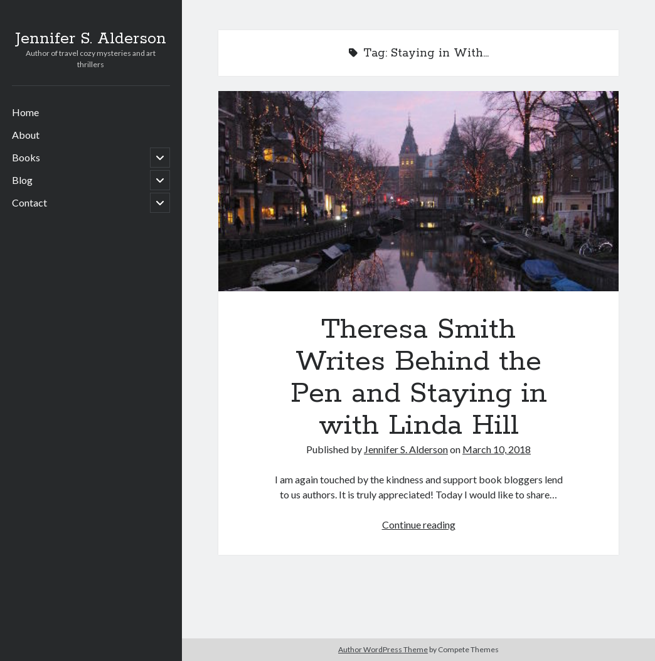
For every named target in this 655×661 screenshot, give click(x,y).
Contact (29, 202)
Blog (22, 180)
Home (25, 112)
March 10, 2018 (496, 449)
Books (26, 157)
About (26, 135)
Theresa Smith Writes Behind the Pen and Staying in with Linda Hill (418, 191)
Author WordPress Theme (383, 649)
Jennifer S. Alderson (90, 39)
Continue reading (418, 524)
